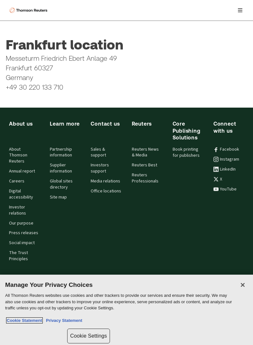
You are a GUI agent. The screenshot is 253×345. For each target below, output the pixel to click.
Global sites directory (61, 184)
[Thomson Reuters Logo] (29, 10)
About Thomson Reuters (18, 155)
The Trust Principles (18, 256)
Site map (58, 197)
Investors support (100, 168)
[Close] (243, 285)
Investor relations (17, 210)
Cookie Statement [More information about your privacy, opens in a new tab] (24, 320)
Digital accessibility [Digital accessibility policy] (21, 194)
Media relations (105, 181)
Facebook (226, 149)
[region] (126, 310)
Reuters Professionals (145, 178)
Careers (16, 181)
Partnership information (61, 152)
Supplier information (61, 168)
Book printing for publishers (186, 152)
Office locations (106, 191)
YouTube (225, 189)
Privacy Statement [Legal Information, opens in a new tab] (63, 320)
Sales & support (98, 152)
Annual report (22, 171)
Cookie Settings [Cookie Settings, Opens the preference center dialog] (88, 336)
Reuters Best (144, 165)
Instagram (226, 159)
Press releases (23, 233)
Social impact (22, 243)
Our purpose (21, 223)
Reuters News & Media (145, 152)
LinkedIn (224, 169)
